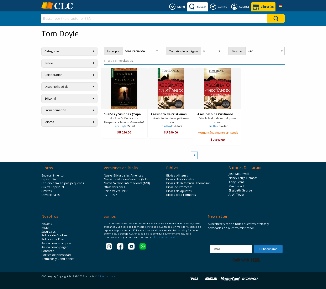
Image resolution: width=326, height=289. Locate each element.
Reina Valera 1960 (116, 191)
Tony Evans (236, 182)
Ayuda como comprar (56, 243)
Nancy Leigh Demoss (243, 178)
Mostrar (237, 51)
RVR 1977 (110, 195)
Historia (46, 224)
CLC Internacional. (105, 276)
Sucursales (48, 231)
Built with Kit (246, 260)
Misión (45, 228)
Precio (48, 63)
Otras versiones (114, 187)
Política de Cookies (54, 235)
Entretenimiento (52, 175)
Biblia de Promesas (179, 187)
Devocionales (50, 195)
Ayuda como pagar (54, 247)
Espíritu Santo (51, 179)
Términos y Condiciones (57, 259)
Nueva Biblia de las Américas (123, 175)
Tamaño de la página (183, 51)
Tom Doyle (120, 125)
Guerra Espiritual (52, 187)
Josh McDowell (238, 174)
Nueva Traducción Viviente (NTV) (126, 179)
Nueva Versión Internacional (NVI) (127, 183)
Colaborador (53, 75)
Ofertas (46, 191)
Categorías (51, 51)
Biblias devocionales (180, 179)
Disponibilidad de (56, 87)
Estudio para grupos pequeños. (63, 183)
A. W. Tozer (236, 194)
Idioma (49, 122)
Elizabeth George (240, 190)
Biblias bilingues (177, 175)
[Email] (231, 249)
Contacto (47, 251)
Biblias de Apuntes (179, 191)
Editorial (50, 98)
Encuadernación (55, 110)
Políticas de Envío (53, 239)
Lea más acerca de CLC (167, 236)
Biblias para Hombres (181, 195)
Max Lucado (237, 186)
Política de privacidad (56, 255)
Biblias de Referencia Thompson (188, 183)
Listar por (113, 51)
